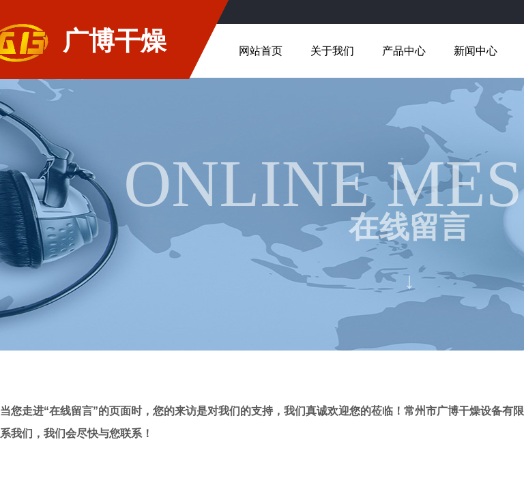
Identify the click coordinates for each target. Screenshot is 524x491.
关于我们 (332, 51)
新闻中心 (475, 51)
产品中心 (404, 51)
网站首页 (260, 51)
